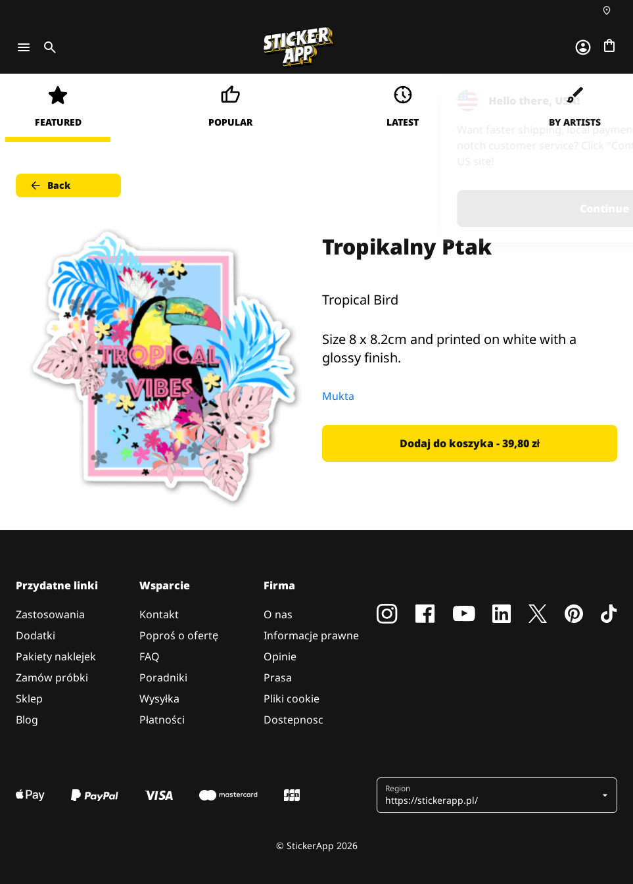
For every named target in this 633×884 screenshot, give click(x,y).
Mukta (338, 396)
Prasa (278, 677)
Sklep (29, 698)
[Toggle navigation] (24, 47)
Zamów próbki (52, 677)
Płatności (162, 719)
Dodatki (35, 635)
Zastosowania (50, 614)
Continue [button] (456, 208)
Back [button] (49, 185)
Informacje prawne (311, 635)
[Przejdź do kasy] (609, 45)
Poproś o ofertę (178, 635)
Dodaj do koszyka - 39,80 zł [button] (470, 443)
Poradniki (163, 677)
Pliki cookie (291, 698)
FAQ (149, 656)
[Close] (592, 100)
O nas (278, 614)
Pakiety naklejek (56, 656)
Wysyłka (159, 698)
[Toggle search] (47, 47)
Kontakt (159, 614)
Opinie (280, 656)
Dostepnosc (293, 719)
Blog (27, 719)
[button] (492, 795)
